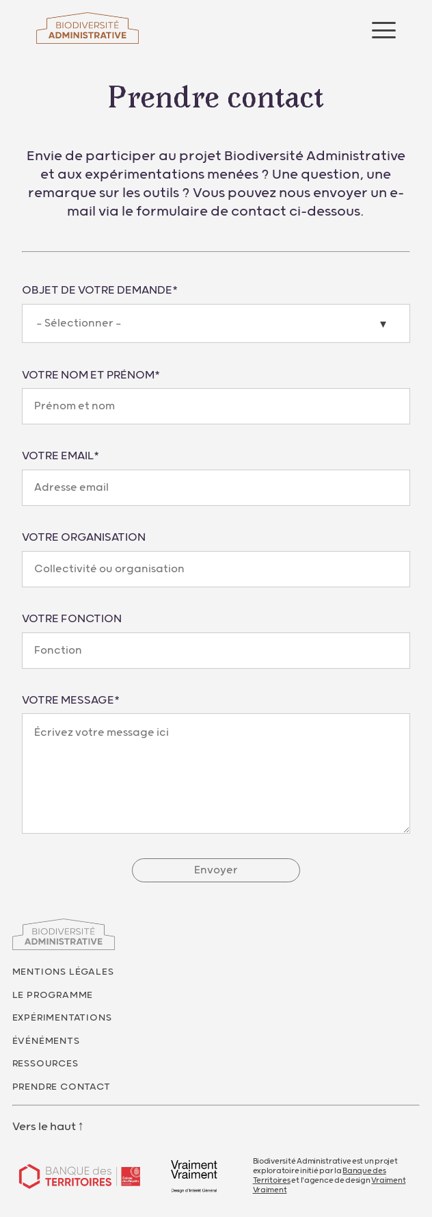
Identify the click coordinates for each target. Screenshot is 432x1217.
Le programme (53, 995)
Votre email (60, 456)
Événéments (46, 1041)
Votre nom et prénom (91, 375)
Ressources (45, 1063)
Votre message (71, 700)
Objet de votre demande (100, 290)
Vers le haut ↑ (48, 1126)
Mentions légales (63, 971)
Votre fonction (72, 619)
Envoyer (216, 870)
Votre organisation (84, 537)
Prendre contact (61, 1086)
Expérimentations (62, 1017)
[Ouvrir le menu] (384, 30)
